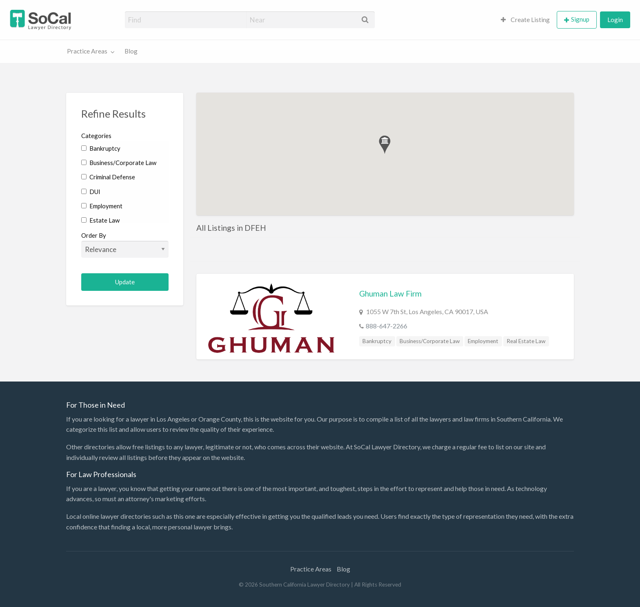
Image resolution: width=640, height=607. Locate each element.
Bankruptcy (100, 148)
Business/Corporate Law (118, 162)
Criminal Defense (108, 177)
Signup (580, 19)
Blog (131, 51)
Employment (101, 206)
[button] (385, 145)
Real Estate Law (526, 341)
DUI (90, 191)
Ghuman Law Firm (390, 293)
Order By (125, 245)
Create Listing (525, 19)
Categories (96, 135)
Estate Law (100, 220)
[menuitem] (525, 20)
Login (615, 19)
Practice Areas (87, 51)
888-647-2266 (386, 326)
